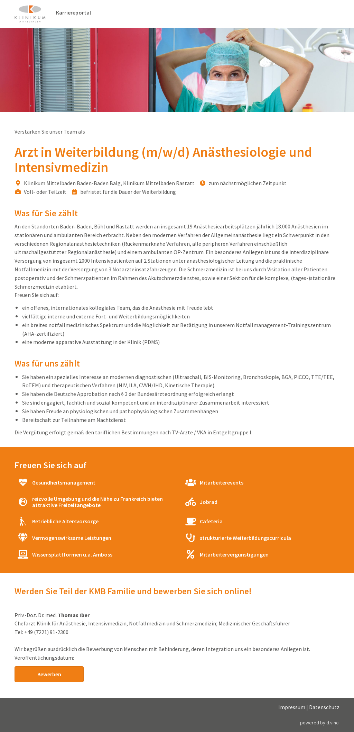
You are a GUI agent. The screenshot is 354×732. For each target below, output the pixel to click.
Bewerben (49, 674)
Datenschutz (324, 707)
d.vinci (332, 723)
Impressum (291, 707)
